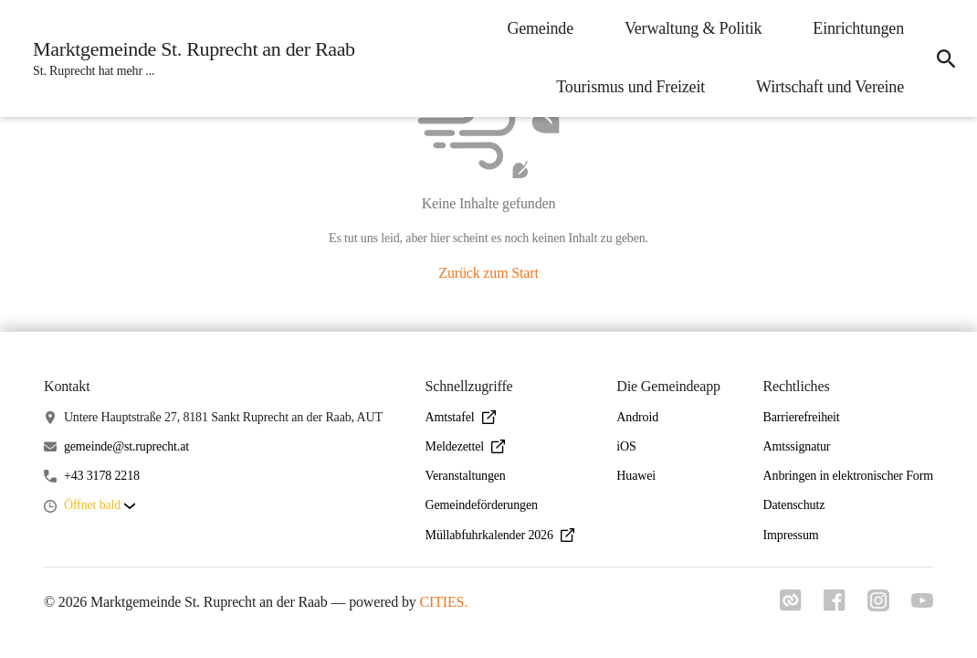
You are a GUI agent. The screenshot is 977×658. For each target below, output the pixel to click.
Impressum (791, 535)
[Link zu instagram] (878, 606)
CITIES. (444, 602)
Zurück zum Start (488, 273)
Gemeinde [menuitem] (540, 28)
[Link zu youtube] (922, 602)
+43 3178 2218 (102, 476)
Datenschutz (794, 505)
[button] (99, 505)
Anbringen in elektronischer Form (848, 476)
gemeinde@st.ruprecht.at (126, 446)
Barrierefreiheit (801, 417)
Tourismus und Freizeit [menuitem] (630, 87)
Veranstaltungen (465, 476)
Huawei (636, 476)
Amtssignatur (797, 446)
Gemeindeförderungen (481, 505)
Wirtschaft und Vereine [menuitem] (830, 87)
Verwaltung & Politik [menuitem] (693, 28)
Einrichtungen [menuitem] (858, 28)
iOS (626, 446)
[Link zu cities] (791, 606)
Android (637, 417)
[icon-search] (946, 58)
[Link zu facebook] (835, 606)
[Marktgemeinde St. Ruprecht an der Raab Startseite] (188, 58)
